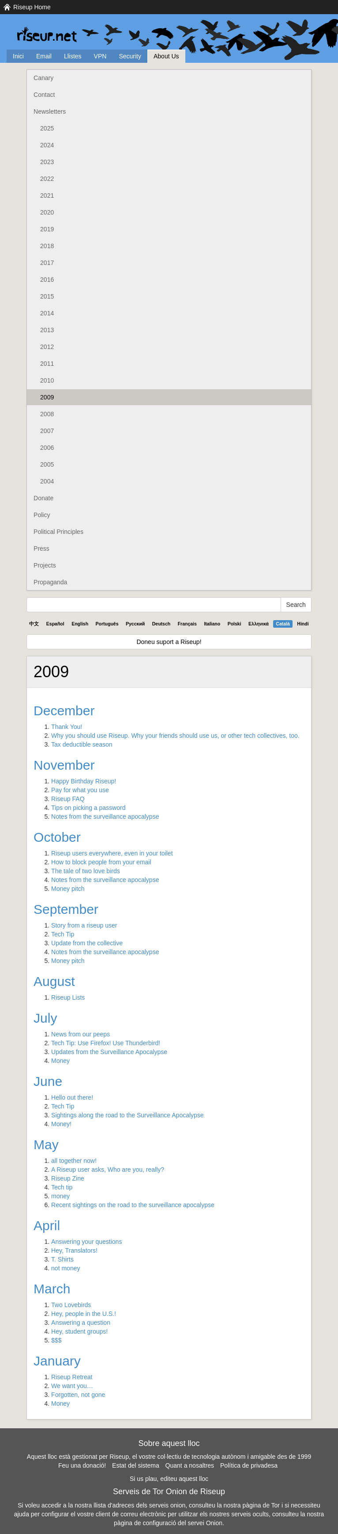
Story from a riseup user (84, 925)
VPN (100, 56)
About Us (166, 56)
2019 (47, 229)
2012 (47, 346)
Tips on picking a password (88, 807)
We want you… (72, 1385)
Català (283, 623)
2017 (47, 262)
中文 (34, 623)
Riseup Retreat (71, 1377)
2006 (47, 447)
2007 (47, 430)
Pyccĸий (135, 623)
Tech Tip (62, 934)
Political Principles (58, 531)
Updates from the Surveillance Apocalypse (109, 1051)
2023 (47, 161)
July (45, 1018)
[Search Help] (153, 604)
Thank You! (66, 726)
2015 (47, 296)
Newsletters (50, 111)
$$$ (56, 1340)
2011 (47, 363)
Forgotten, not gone (78, 1394)
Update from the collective (87, 943)
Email (44, 56)
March (52, 1288)
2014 (47, 313)
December (64, 710)
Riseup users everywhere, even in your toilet (112, 853)
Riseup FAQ (67, 798)
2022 (47, 178)
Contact (44, 94)
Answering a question (80, 1322)
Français (187, 623)
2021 (47, 195)
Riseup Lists (68, 997)
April (47, 1225)
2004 (47, 481)
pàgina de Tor (261, 1505)
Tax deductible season (82, 744)
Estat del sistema (135, 1465)
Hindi (302, 623)
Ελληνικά (258, 623)
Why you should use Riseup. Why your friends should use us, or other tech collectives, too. (175, 735)
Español (55, 623)
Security (130, 56)
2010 (47, 380)
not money (65, 1268)
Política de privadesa (249, 1465)
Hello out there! (72, 1097)
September (66, 909)
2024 (47, 145)
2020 (47, 212)
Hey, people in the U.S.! (83, 1313)
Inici (18, 56)
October (57, 837)
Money (60, 1060)
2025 (47, 128)
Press (41, 548)
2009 (47, 397)
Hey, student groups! (79, 1331)
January (57, 1361)
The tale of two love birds (85, 870)
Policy (42, 514)
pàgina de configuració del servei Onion (168, 1522)
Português (107, 623)
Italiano (212, 623)
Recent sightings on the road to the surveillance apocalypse (132, 1204)
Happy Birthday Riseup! (83, 781)
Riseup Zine (67, 1178)
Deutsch (161, 623)
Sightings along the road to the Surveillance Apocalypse (127, 1115)
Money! (61, 1123)
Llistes (73, 56)
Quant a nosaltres (189, 1465)
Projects (45, 565)
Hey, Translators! (74, 1250)
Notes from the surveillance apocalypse (105, 816)
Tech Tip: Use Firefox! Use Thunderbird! (105, 1043)
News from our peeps (80, 1034)
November (64, 765)
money (60, 1196)
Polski (234, 623)
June (48, 1081)
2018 (47, 245)
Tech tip (61, 1187)
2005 (47, 464)
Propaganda (50, 582)
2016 (47, 279)
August (54, 981)
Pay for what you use (80, 790)
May (46, 1144)
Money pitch (67, 888)
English (79, 623)
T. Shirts (62, 1259)
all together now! (74, 1160)
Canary (43, 77)
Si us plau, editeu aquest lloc (169, 1478)
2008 (47, 414)
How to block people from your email (101, 862)
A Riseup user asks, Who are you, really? (107, 1169)
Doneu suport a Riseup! (168, 641)
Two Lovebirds (71, 1304)
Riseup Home (32, 7)
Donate (43, 498)
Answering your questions (86, 1241)
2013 (47, 330)
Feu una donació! (82, 1465)
